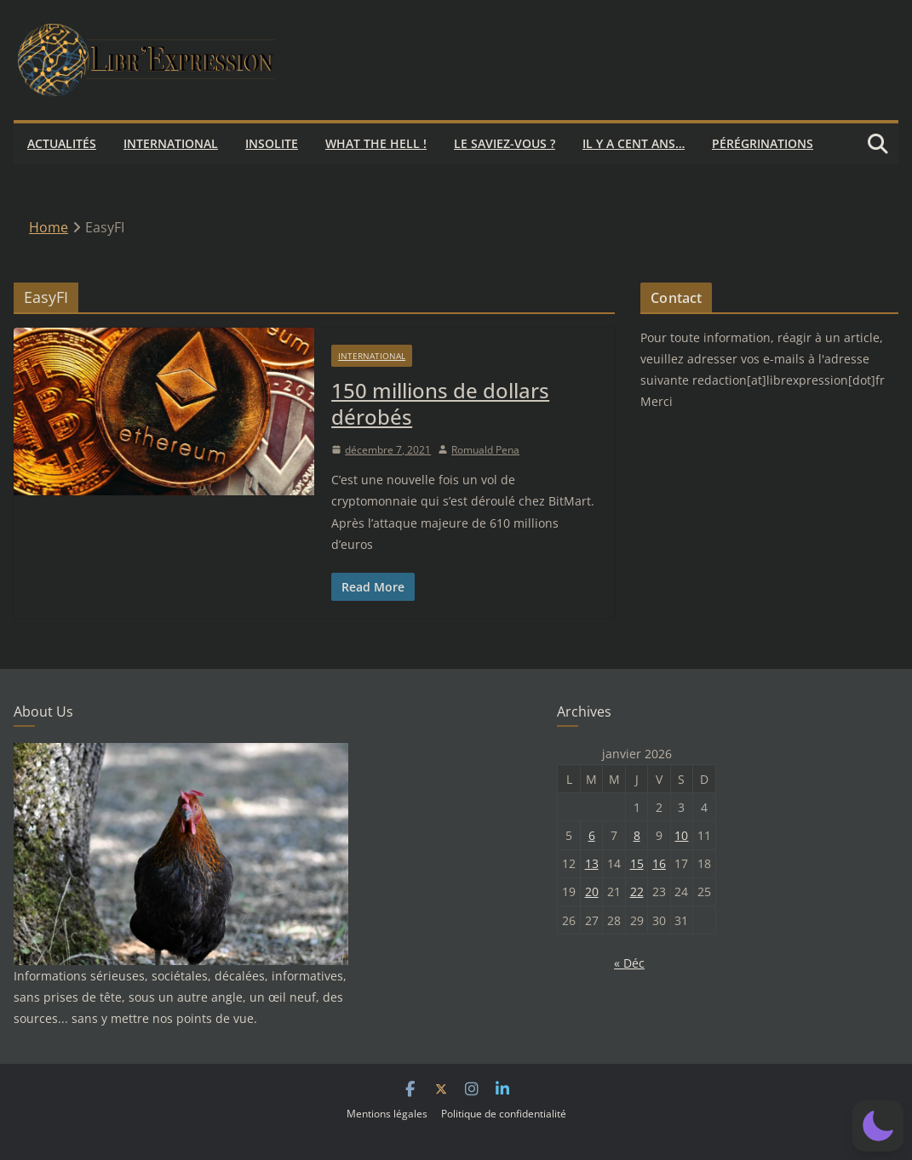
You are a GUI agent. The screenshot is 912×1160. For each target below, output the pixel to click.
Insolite (271, 143)
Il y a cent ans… (633, 143)
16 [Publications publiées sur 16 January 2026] (659, 863)
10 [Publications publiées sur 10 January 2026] (681, 835)
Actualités (61, 143)
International (170, 143)
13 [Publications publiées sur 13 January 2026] (592, 863)
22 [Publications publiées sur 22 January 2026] (637, 891)
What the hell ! (376, 143)
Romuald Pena (485, 450)
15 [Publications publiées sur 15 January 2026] (637, 863)
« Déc (629, 963)
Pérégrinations (762, 143)
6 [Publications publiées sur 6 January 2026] (591, 835)
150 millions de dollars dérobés (440, 403)
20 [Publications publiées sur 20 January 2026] (592, 891)
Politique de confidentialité (503, 1113)
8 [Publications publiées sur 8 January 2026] (637, 835)
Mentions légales (387, 1113)
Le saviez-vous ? (504, 143)
